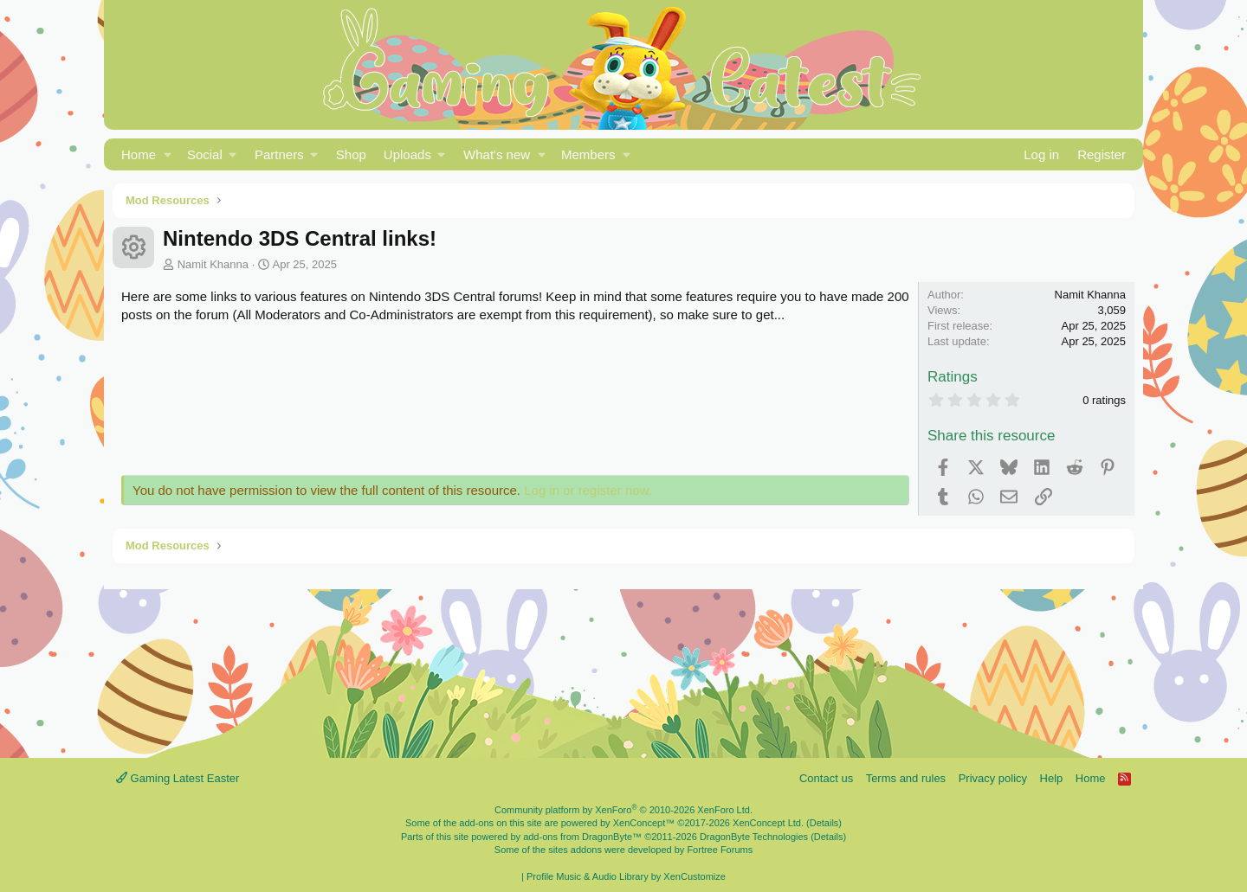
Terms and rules (906, 778)
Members (588, 154)
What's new (496, 154)
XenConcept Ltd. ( (771, 823)
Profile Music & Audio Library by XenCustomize (626, 876)
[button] (167, 154)
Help (1051, 778)
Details (824, 823)
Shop (351, 154)
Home (138, 154)
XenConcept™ (644, 823)
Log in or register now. (588, 490)
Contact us (826, 778)
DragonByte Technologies (754, 836)
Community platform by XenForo (623, 810)
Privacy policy (993, 778)
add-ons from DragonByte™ (582, 836)
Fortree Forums (720, 849)
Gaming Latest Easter (177, 778)
